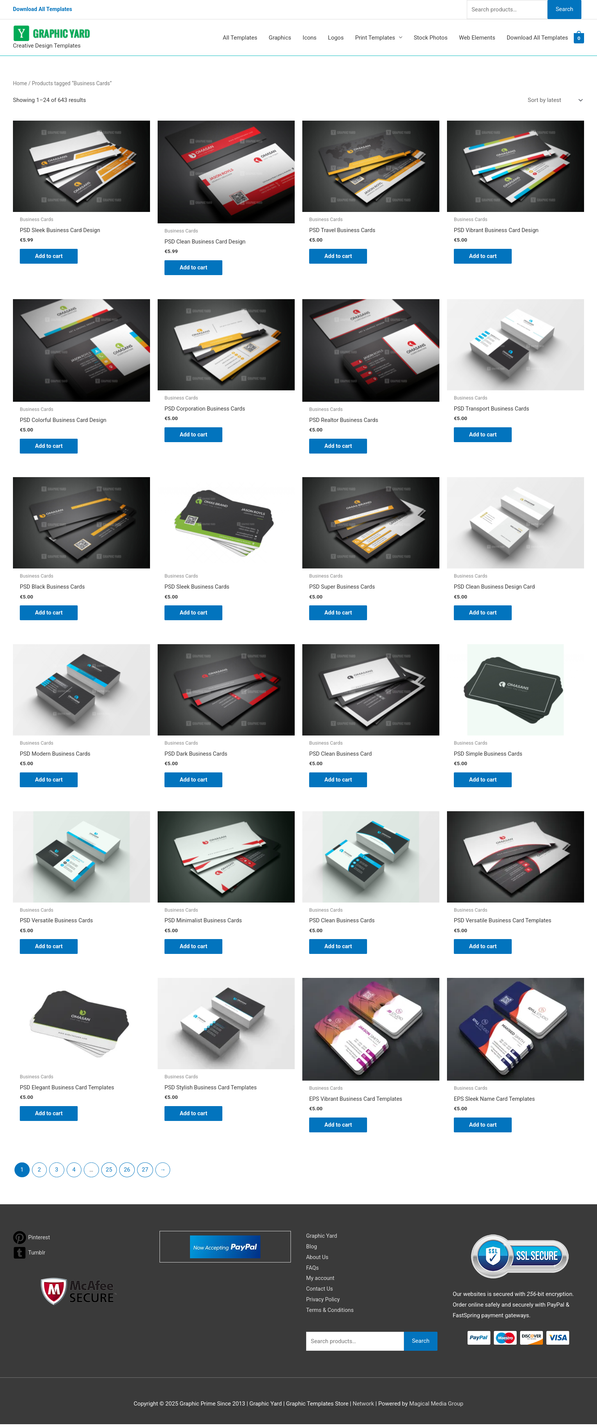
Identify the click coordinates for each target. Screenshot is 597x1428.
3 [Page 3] (56, 1173)
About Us (317, 1261)
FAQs (312, 1271)
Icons (310, 37)
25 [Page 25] (109, 1173)
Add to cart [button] (49, 256)
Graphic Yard (322, 1239)
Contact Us (320, 1292)
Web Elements (477, 37)
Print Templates (375, 37)
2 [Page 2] (39, 1173)
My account (321, 1281)
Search (564, 9)
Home (20, 83)
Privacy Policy (323, 1303)
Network (363, 1407)
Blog (312, 1250)
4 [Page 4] (73, 1173)
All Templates (240, 37)
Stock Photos (431, 37)
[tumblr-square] (29, 1256)
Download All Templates (44, 9)
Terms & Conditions (331, 1313)
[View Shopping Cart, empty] (579, 37)
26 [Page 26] (127, 1173)
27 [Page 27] (145, 1173)
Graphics (280, 37)
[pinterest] (32, 1241)
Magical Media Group (436, 1407)
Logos (335, 37)
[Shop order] (553, 100)
